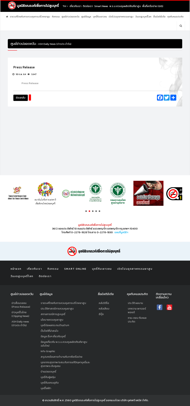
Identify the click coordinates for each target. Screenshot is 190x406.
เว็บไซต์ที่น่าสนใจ (49, 331)
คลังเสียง (104, 309)
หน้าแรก (16, 269)
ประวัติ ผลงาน (135, 303)
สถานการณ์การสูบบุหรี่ (53, 314)
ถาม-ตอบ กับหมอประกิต (137, 320)
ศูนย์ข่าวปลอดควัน (70, 16)
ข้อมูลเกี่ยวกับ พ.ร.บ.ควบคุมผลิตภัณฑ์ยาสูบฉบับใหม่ (64, 344)
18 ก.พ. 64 (19, 74)
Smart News (101, 6)
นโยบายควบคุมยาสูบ (52, 320)
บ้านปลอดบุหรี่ (48, 372)
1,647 (32, 74)
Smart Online (75, 269)
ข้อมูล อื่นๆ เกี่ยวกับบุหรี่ (53, 336)
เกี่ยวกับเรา (75, 6)
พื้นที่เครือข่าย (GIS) (152, 6)
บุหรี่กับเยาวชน (100, 16)
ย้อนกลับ (20, 98)
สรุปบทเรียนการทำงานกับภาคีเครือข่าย (61, 357)
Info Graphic (48, 351)
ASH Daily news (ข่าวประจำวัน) (20, 323)
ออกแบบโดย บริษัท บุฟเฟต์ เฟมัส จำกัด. (127, 400)
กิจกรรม (56, 16)
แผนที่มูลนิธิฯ (121, 232)
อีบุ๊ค (101, 314)
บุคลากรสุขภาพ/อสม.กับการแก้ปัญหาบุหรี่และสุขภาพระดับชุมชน (65, 364)
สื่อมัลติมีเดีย (159, 16)
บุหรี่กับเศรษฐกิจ (50, 383)
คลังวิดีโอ (104, 303)
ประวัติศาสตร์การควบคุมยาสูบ (57, 309)
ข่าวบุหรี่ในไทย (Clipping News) (20, 314)
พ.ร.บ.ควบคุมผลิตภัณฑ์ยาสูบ (125, 6)
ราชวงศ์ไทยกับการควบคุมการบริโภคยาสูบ (30, 16)
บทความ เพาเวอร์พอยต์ (137, 310)
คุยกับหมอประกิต (175, 16)
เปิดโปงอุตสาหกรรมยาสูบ (121, 16)
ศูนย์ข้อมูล (86, 16)
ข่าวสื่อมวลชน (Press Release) (21, 305)
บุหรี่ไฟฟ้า (46, 388)
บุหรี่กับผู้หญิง (48, 377)
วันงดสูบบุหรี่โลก (143, 16)
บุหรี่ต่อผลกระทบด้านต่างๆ (55, 325)
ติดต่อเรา (88, 6)
